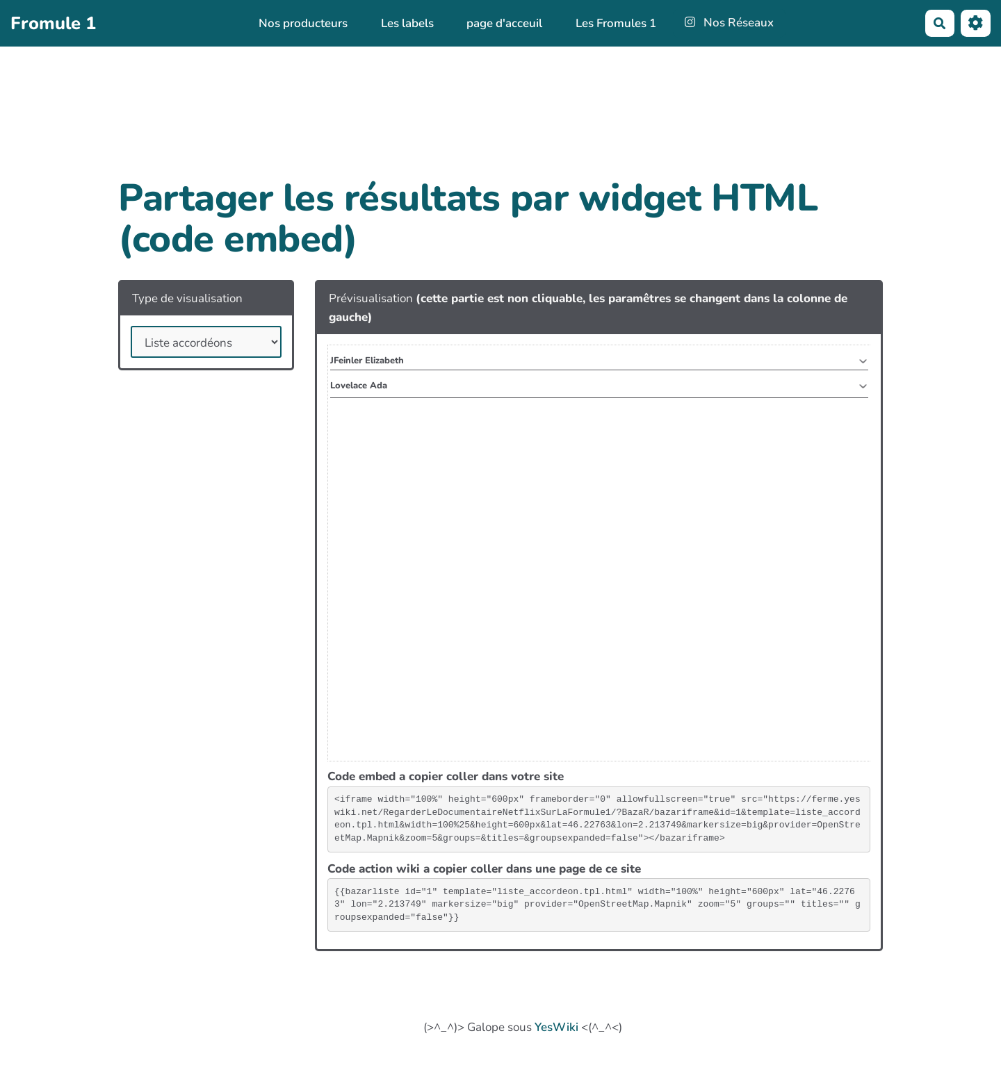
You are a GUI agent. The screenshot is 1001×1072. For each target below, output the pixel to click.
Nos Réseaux (729, 23)
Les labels (407, 23)
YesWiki (556, 1027)
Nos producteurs (303, 23)
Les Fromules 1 (616, 23)
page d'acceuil (504, 23)
